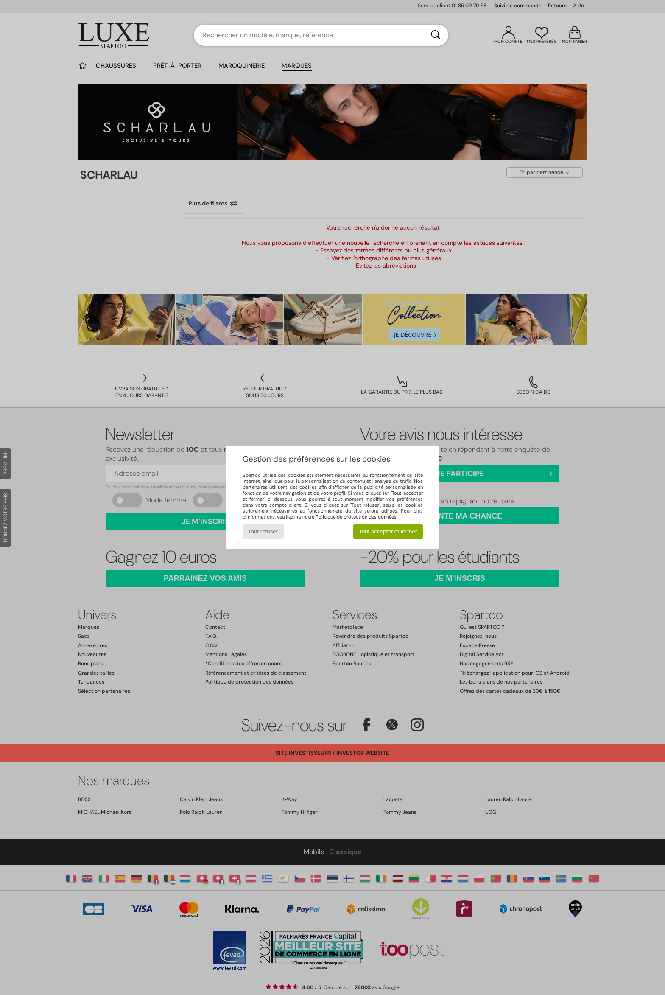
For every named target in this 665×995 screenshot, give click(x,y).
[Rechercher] (435, 35)
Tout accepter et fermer (388, 531)
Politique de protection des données (356, 517)
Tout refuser (263, 531)
